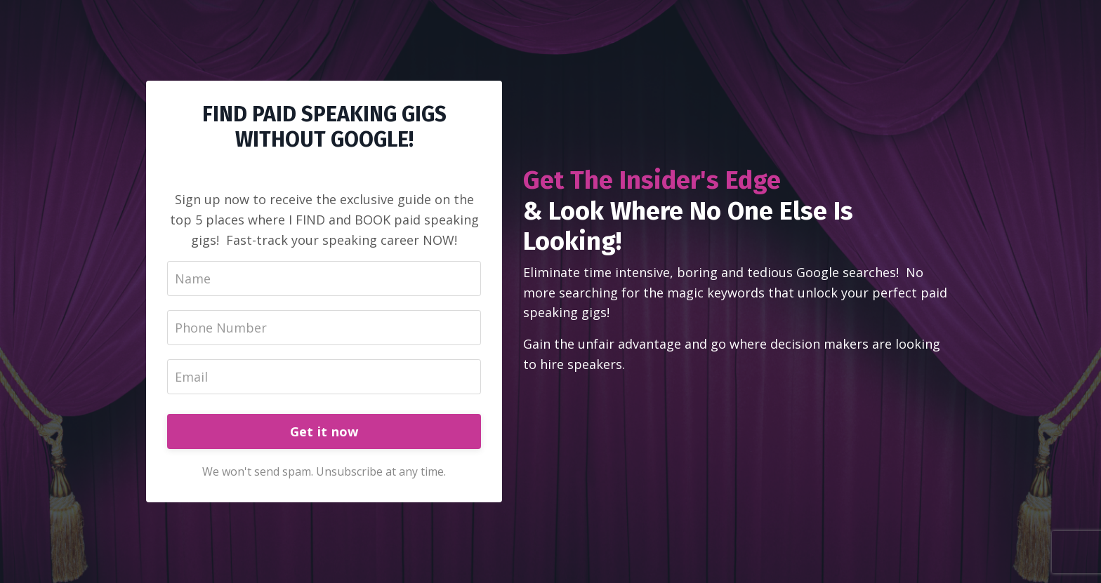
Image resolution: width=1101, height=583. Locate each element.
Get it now (324, 431)
